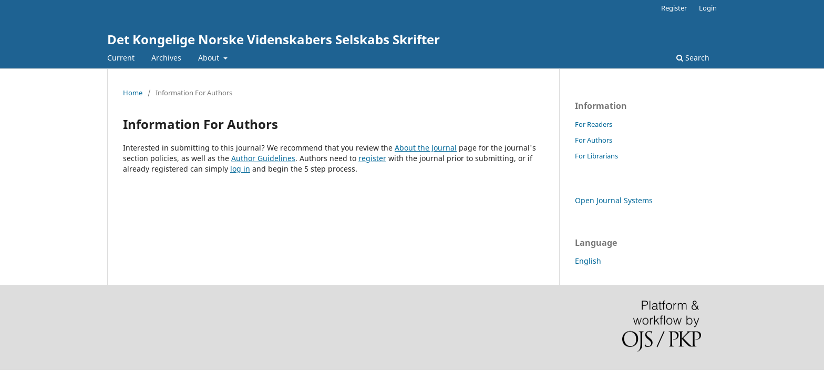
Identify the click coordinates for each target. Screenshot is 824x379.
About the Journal (426, 148)
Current (121, 58)
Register (674, 8)
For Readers (593, 124)
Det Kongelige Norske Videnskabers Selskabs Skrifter (273, 39)
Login (708, 8)
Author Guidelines (263, 158)
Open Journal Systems (614, 200)
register (372, 158)
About (209, 58)
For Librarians (596, 156)
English (588, 261)
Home (132, 92)
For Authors (593, 140)
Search (692, 58)
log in (240, 169)
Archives (166, 58)
